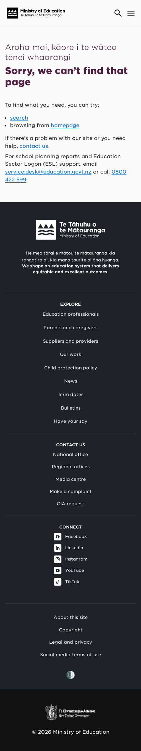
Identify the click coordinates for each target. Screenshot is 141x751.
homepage (65, 125)
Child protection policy (70, 367)
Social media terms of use (70, 654)
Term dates (70, 394)
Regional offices (71, 466)
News (70, 381)
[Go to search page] (118, 13)
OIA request (70, 503)
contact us (33, 146)
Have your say (70, 421)
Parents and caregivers (70, 327)
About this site (71, 617)
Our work (70, 354)
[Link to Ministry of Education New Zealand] (70, 230)
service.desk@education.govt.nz (48, 172)
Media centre (70, 479)
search (19, 118)
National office (70, 454)
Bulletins (71, 407)
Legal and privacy (70, 642)
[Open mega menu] (131, 13)
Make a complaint (70, 491)
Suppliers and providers (70, 341)
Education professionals (71, 314)
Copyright (70, 629)
